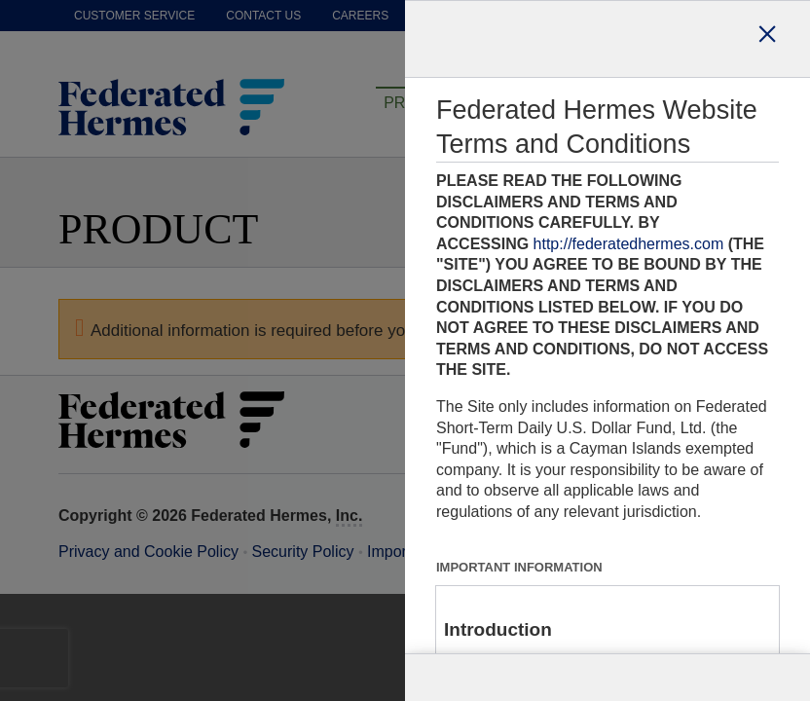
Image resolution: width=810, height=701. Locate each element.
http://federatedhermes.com (629, 244)
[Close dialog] (767, 39)
